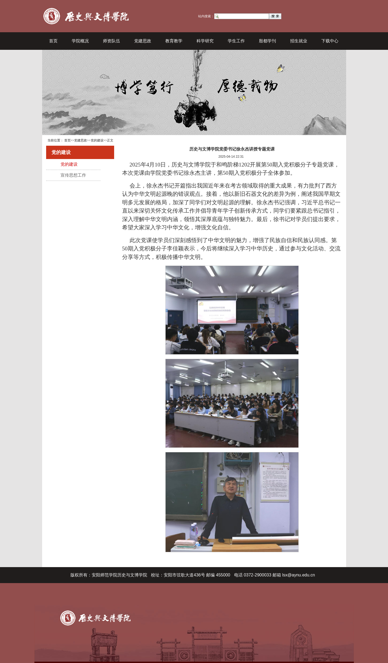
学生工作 (236, 41)
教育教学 (173, 41)
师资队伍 (111, 41)
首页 (53, 41)
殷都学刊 (267, 41)
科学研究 (205, 41)
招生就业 (298, 41)
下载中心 (329, 41)
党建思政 (142, 41)
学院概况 (80, 41)
